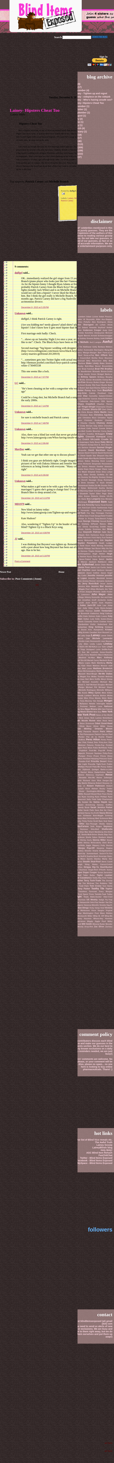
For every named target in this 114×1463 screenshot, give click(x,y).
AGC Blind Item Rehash (99, 1152)
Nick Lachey (96, 718)
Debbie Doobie (105, 458)
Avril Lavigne (95, 342)
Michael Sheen (105, 687)
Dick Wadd (82, 472)
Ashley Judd (99, 338)
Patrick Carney (67, 201)
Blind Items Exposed (44, 16)
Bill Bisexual (78, 361)
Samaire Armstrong (85, 805)
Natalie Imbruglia (97, 704)
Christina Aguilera (103, 415)
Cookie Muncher (93, 431)
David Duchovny (105, 453)
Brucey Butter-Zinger (95, 382)
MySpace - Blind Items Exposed (94, 1163)
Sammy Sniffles (104, 805)
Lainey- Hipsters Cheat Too (35, 110)
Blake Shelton (106, 363)
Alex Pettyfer (84, 322)
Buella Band (106, 385)
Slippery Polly (98, 845)
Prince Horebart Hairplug (88, 759)
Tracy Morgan (105, 891)
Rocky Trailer (106, 789)
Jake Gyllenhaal (85, 564)
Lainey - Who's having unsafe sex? (93, 99)
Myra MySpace (81, 704)
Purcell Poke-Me (93, 767)
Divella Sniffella (97, 475)
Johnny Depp (78, 597)
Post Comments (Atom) (28, 578)
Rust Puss (102, 794)
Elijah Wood (107, 491)
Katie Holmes (89, 616)
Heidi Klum (85, 546)
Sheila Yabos (91, 837)
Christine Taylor (105, 418)
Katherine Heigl (97, 613)
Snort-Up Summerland (87, 853)
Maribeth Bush (106, 660)
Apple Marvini (84, 336)
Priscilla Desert (99, 761)
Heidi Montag (97, 546)
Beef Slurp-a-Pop (86, 355)
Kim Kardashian (79, 627)
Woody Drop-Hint (85, 927)
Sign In (103, 56)
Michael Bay (106, 682)
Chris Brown (87, 412)
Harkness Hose (97, 535)
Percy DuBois (79, 740)
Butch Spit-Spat (87, 388)
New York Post (85, 714)
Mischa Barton (99, 695)
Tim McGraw (88, 883)
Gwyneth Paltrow (92, 532)
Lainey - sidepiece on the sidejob (92, 96)
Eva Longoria (93, 499)
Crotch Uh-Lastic (91, 439)
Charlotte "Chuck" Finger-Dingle (79, 406)
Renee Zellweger (104, 778)
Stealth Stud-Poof (92, 861)
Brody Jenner (86, 380)
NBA (100, 709)
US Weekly (92, 899)
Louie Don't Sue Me (79, 652)
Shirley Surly (86, 840)
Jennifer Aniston (95, 575)
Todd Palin (84, 886)
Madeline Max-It (97, 655)
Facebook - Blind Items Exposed (94, 1160)
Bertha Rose (97, 358)
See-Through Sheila (95, 824)
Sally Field (91, 799)
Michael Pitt (91, 687)
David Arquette (79, 450)
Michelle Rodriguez (87, 690)
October (79, 109)
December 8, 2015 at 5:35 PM (35, 307)
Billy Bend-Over (93, 361)
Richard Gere (89, 780)
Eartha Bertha (105, 488)
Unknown (20, 313)
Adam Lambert (78, 317)
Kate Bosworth (82, 613)
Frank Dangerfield (97, 516)
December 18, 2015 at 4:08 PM (35, 533)
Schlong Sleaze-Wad (77, 818)
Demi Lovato (106, 461)
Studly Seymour (80, 870)
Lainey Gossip (104, 1145)
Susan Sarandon (105, 872)
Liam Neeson (106, 641)
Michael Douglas (97, 685)
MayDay (19, 449)
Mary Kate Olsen (84, 666)
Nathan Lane (96, 706)
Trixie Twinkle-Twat (97, 894)
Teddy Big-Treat (99, 878)
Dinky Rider (82, 475)
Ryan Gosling (88, 797)
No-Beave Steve (77, 723)
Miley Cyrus (94, 692)
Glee (110, 524)
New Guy (97, 712)
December (80, 90)
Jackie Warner (80, 562)
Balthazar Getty (90, 347)
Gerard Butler (106, 521)
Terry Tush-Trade (92, 880)
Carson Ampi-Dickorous (101, 399)
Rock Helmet (91, 789)
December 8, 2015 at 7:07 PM (35, 377)
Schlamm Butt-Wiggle (93, 815)
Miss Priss (89, 698)
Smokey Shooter (84, 851)
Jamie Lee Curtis (98, 567)
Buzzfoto (107, 390)
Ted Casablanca (84, 878)
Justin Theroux (85, 611)
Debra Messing (92, 461)
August (78, 115)
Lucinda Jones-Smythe (101, 652)
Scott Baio (98, 821)
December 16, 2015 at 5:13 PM (35, 498)
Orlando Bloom (103, 728)
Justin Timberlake (103, 611)
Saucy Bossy (105, 813)
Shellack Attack (105, 837)
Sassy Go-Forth (92, 813)
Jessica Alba (84, 586)
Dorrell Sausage (88, 480)
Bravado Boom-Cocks (102, 371)
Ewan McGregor (80, 502)
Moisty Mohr (101, 698)
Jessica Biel (97, 586)
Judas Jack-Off (88, 605)
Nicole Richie (88, 720)
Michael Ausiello (90, 682)
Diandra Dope (82, 469)
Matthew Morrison (104, 671)
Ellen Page (101, 494)
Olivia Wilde (99, 726)
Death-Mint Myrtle (91, 458)
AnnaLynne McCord (103, 333)
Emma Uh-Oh (106, 496)
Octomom (90, 723)
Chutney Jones (104, 423)
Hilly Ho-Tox (107, 548)
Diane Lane (107, 469)
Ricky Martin (81, 783)
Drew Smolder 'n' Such (92, 483)
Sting (87, 864)
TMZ (110, 883)
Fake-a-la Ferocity (85, 505)
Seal (105, 821)
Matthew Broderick (102, 668)
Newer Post (5, 572)
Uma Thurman (79, 900)
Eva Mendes (106, 499)
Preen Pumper (78, 756)
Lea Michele (93, 638)
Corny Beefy (106, 431)
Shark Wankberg (96, 832)
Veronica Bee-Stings (79, 908)
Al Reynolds (89, 319)
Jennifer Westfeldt (96, 578)
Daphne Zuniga (87, 445)
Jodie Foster (106, 592)
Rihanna (91, 783)
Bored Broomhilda (103, 366)
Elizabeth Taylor (87, 494)
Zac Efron (99, 926)
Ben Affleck (101, 355)
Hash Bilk (99, 540)
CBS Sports (106, 401)
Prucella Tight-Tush (97, 764)
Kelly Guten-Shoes (103, 619)
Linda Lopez (96, 644)
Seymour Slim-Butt (89, 829)
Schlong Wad (93, 818)
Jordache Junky (105, 600)
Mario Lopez (84, 663)
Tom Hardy (107, 886)
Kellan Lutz (89, 619)
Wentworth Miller (84, 916)
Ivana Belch (98, 559)
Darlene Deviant (89, 447)
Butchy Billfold (100, 388)
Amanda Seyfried (97, 327)
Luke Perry (84, 655)
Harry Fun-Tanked (104, 537)
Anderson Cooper (92, 330)
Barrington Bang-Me (103, 350)
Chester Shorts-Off (91, 409)
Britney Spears (88, 377)
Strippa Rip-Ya (91, 867)
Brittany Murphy (105, 377)
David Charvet (91, 453)
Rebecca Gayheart (95, 775)
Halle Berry (107, 532)
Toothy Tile (97, 888)
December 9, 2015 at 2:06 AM (35, 443)
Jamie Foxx (84, 567)
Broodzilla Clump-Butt (102, 380)
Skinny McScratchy (92, 843)
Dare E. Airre (99, 445)
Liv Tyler (102, 647)
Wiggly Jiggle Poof (96, 921)
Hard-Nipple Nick (82, 535)
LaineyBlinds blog (102, 1147)
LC (16, 383)
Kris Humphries (95, 630)
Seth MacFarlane (80, 826)
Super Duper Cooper (86, 872)
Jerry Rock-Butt (90, 583)
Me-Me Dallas (105, 673)
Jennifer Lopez (79, 578)
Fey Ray (91, 513)
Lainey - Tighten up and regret (90, 93)
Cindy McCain (86, 426)
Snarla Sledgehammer (102, 851)
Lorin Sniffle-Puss (104, 649)
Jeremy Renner (89, 581)
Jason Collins (92, 573)
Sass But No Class (103, 810)
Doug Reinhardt (105, 480)
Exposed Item (97, 501)
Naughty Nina (78, 709)
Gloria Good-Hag (91, 527)
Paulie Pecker (78, 737)
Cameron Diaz (80, 396)
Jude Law (101, 605)
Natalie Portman (80, 706)
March (78, 128)
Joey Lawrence (82, 594)
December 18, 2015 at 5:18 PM (35, 556)
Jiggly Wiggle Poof (81, 589)
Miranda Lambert (84, 695)
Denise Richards (83, 464)
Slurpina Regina (104, 848)
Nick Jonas (84, 718)
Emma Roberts (91, 496)
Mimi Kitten (107, 693)
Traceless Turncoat (87, 891)
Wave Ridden (106, 913)
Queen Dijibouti (82, 769)
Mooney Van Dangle (94, 701)
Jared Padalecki (77, 573)
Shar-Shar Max (81, 832)
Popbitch (83, 750)
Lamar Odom (106, 635)
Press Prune (93, 756)
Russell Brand (90, 794)
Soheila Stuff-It (79, 856)
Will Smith (87, 924)
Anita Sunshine (86, 333)
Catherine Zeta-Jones (90, 401)
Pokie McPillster (100, 748)
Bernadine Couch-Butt (80, 358)
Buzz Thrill (97, 390)
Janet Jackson (98, 570)
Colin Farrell (92, 428)
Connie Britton (105, 428)
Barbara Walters (105, 347)
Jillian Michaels (97, 589)
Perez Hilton (93, 739)
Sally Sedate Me (84, 802)
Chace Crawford (86, 404)
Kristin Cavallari (90, 632)
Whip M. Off (98, 916)
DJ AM (109, 475)
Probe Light (81, 764)
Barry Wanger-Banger (87, 353)
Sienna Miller (99, 840)
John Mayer (98, 594)
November (80, 106)
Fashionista (102, 508)
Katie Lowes (101, 616)
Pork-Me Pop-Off (97, 750)
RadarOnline (100, 772)
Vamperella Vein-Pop (89, 902)
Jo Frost (81, 592)
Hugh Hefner (99, 554)
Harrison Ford (89, 537)
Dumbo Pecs (106, 485)
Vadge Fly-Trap (105, 900)
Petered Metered (77, 745)
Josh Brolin (91, 603)
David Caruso (78, 453)
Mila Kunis (82, 693)
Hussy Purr (92, 556)
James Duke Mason (103, 565)
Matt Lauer (87, 668)
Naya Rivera (91, 709)
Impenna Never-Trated (80, 559)
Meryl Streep (106, 679)
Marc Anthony (104, 657)
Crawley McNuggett (96, 434)
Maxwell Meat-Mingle (87, 674)
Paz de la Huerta (95, 737)
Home (61, 572)
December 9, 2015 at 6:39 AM (35, 475)
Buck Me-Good (78, 385)
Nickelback (108, 718)
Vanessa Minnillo (91, 905)
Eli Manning (82, 491)
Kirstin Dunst (79, 630)
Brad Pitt (99, 369)
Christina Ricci (89, 418)
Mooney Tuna (78, 701)
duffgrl (18, 272)
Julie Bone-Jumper (103, 608)
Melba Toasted (97, 676)
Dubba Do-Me (94, 485)
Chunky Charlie (87, 423)
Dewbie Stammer (104, 466)
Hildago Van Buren (92, 548)
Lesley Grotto (78, 641)
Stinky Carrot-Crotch (102, 864)
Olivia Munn (85, 726)
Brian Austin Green (87, 374)
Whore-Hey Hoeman (102, 918)
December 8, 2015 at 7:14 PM (35, 406)
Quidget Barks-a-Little (102, 769)
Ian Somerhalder (105, 556)
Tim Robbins (101, 883)
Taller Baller (89, 875)
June (77, 122)
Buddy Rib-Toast (93, 385)
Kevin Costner (99, 622)
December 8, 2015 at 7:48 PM (35, 423)
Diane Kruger (95, 469)
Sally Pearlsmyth (104, 799)
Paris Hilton (106, 731)
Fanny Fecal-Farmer (103, 505)
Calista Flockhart (97, 393)
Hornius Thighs (87, 551)
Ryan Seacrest (79, 799)
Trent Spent (83, 894)
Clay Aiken (98, 426)
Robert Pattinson (96, 786)
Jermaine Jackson (104, 581)
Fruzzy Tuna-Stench (97, 519)
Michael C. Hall (83, 685)
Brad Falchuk (88, 369)
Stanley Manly (100, 859)
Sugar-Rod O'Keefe (97, 870)
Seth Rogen (96, 826)
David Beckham (96, 450)
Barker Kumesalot (85, 350)
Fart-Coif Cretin (89, 508)
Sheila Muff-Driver (89, 834)
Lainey (70, 198)
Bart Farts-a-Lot (105, 353)
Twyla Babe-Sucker (93, 897)
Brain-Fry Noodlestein (82, 371)
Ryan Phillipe (101, 797)
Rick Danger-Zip (104, 780)
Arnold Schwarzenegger (101, 336)
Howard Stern (101, 551)
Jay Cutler (82, 575)
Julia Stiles (88, 608)
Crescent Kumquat (95, 436)
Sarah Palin (89, 810)
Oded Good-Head (103, 723)
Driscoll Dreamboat (79, 485)
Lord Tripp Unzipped (84, 649)
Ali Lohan (100, 325)
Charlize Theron (104, 404)
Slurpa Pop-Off (86, 848)
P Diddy (78, 731)
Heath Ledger (105, 543)
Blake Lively (92, 363)
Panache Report (91, 731)
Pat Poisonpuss (87, 734)
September (80, 112)
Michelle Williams (104, 690)
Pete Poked (87, 742)
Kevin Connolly (85, 622)
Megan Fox (85, 676)
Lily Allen (83, 644)
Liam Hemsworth (92, 641)
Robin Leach (77, 789)
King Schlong (96, 627)
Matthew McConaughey (85, 671)
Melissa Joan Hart (81, 679)
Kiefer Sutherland (98, 624)
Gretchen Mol (99, 529)
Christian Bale (86, 415)
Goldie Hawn (106, 527)
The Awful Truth (103, 1142)
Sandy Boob (83, 807)
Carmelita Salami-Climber (100, 396)
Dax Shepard (98, 456)
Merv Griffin (95, 679)
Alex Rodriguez (99, 322)
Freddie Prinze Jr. (79, 519)
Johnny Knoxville (92, 597)
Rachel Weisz (87, 772)
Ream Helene (77, 775)
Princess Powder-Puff (80, 761)
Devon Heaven (88, 466)
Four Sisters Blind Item (78, 516)
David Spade (86, 456)
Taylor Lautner (104, 875)
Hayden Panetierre (87, 543)
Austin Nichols (80, 342)
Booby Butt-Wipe (86, 366)
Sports (90, 859)
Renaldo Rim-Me (87, 778)
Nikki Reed (102, 721)
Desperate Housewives (102, 464)
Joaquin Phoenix (92, 592)
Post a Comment (22, 561)
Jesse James (106, 584)
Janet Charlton (82, 570)
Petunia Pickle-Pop (95, 745)
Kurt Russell (103, 632)
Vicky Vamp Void (96, 908)
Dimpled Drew (94, 472)
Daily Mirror (106, 442)
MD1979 (19, 504)
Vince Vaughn (97, 910)
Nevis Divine (86, 711)
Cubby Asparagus (81, 442)
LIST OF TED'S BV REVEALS (84, 647)
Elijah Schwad (94, 491)
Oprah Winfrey (83, 728)
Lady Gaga (85, 635)
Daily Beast (95, 442)
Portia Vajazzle (78, 753)
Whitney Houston (83, 918)
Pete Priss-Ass (100, 742)
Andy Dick (107, 330)
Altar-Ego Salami (80, 327)
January (79, 131)
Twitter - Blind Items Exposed (96, 1158)
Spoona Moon (79, 859)
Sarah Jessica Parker (101, 807)
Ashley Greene (86, 338)
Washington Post (91, 913)
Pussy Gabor (106, 767)
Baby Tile (78, 347)
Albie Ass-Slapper (104, 319)
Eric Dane (81, 499)
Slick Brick (107, 843)
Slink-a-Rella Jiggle (82, 845)
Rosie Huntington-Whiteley (92, 791)
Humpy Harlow (79, 556)
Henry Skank (78, 548)
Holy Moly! (106, 1150)
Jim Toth (108, 589)
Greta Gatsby (85, 529)
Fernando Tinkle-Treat (91, 510)
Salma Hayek (100, 802)
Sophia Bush (92, 856)
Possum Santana (93, 753)
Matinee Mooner (100, 666)
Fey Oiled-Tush (77, 513)
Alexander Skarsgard (82, 324)
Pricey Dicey (106, 756)
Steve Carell (106, 862)
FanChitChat (105, 1155)
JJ (16, 538)
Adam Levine (92, 317)
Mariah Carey (93, 660)
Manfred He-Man (87, 658)
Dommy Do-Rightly (89, 477)
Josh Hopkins (105, 603)
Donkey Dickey (105, 477)
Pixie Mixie (87, 748)
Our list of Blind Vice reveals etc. (94, 1139)
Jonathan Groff (89, 600)
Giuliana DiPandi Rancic (94, 524)
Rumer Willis (77, 794)
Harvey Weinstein (85, 540)
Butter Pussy (84, 390)
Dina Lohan (107, 472)
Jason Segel (106, 573)
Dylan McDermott (89, 488)
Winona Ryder (99, 924)
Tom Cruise (95, 886)
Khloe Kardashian (80, 624)
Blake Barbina (78, 363)
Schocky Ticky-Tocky (83, 821)
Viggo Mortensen (82, 910)
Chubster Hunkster (93, 420)
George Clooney (91, 521)
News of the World (104, 715)
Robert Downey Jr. (104, 783)
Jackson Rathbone (97, 562)
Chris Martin (100, 412)
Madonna (108, 655)
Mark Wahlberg (98, 663)
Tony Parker (84, 888)
